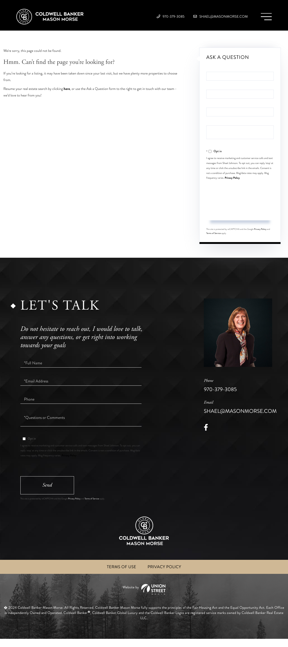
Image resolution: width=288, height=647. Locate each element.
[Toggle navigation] (264, 18)
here (67, 94)
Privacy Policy (232, 183)
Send (240, 217)
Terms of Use (120, 575)
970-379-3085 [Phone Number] (148, 18)
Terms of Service (213, 239)
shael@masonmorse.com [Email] (210, 18)
